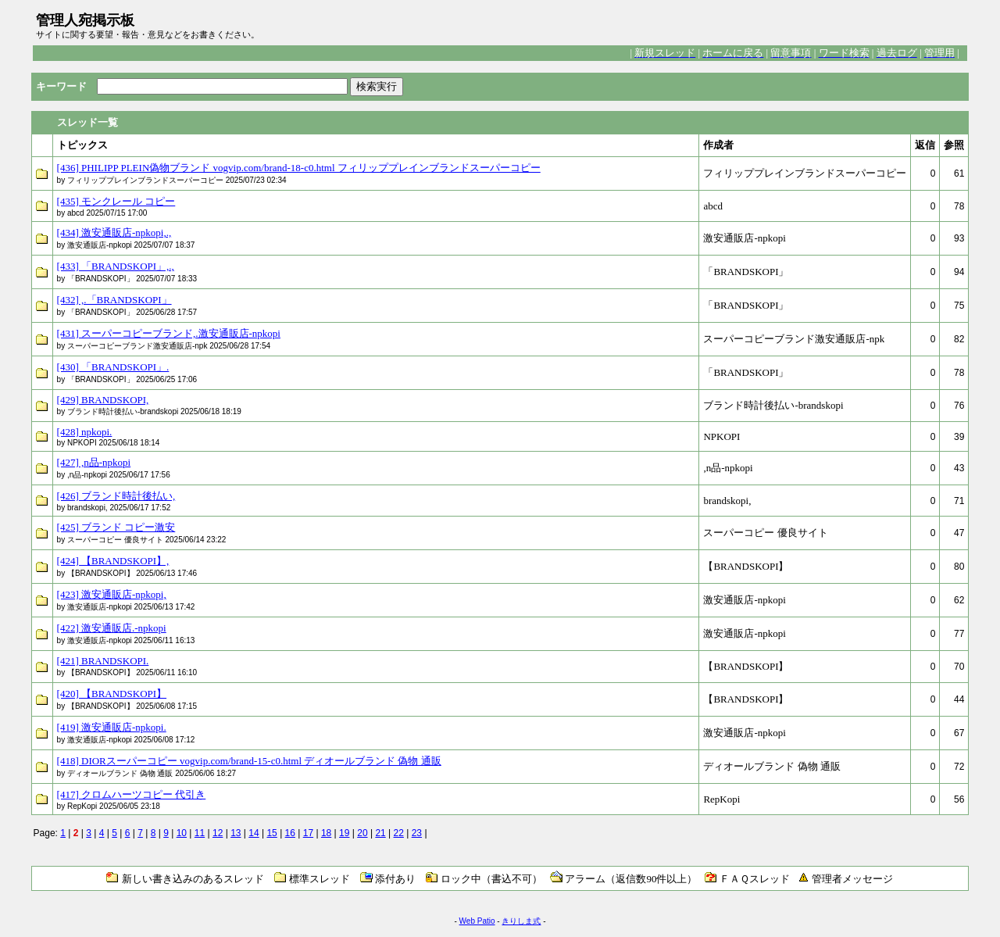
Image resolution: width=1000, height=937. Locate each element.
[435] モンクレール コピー (116, 201)
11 (200, 833)
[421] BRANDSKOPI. (103, 661)
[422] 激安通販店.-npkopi (111, 628)
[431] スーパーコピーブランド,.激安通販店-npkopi (168, 333)
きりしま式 (521, 921)
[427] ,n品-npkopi (94, 462)
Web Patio (477, 921)
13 (235, 833)
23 (417, 833)
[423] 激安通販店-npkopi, (111, 594)
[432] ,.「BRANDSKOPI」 (114, 300)
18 (326, 833)
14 (253, 833)
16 (290, 833)
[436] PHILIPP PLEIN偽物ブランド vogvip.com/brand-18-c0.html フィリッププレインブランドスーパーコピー (299, 167)
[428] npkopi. (84, 432)
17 (308, 833)
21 (380, 833)
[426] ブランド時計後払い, (116, 496)
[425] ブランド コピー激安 (116, 527)
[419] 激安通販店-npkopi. (111, 727)
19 (344, 833)
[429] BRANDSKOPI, (103, 400)
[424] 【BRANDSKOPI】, (113, 561)
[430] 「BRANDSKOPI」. (113, 367)
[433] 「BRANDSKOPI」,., (115, 266)
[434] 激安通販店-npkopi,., (114, 232)
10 (182, 833)
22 (399, 833)
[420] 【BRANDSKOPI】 (111, 693)
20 (362, 833)
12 (217, 833)
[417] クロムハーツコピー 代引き (131, 794)
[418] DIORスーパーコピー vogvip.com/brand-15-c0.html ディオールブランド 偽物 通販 (249, 761)
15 (271, 833)
